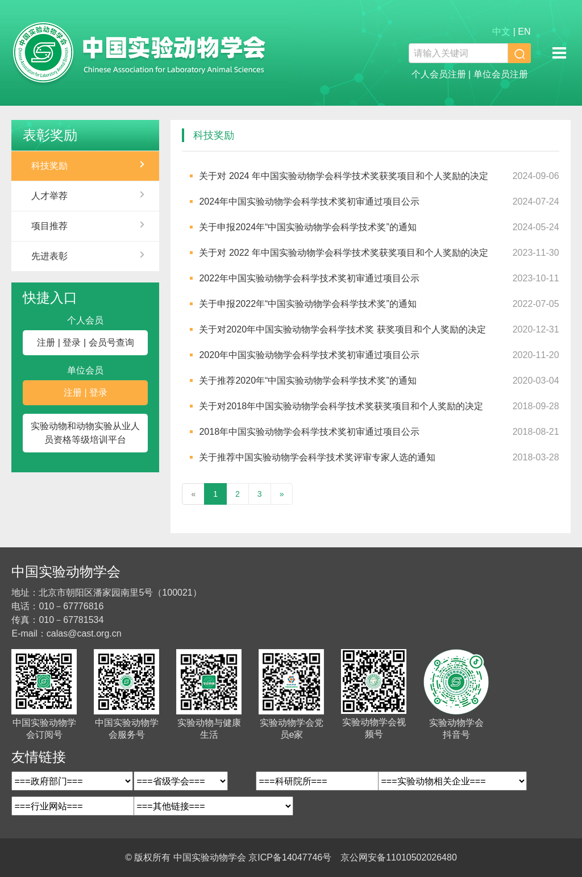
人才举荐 (49, 196)
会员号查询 (111, 342)
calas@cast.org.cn (84, 633)
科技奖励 (49, 166)
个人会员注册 (438, 74)
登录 (72, 342)
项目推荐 (49, 226)
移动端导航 (559, 52)
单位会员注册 (500, 74)
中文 (501, 31)
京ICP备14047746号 (289, 857)
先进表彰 (49, 256)
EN (524, 31)
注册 (46, 342)
